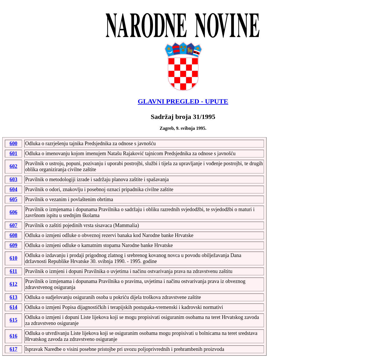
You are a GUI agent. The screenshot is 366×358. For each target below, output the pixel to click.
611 (13, 271)
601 (13, 153)
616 (13, 336)
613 (13, 297)
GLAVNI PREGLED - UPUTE (183, 101)
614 (13, 307)
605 (13, 199)
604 (13, 189)
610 (13, 258)
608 (13, 235)
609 (13, 245)
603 (13, 179)
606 (13, 212)
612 (13, 284)
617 (13, 349)
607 (13, 225)
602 (13, 166)
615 (13, 320)
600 (13, 143)
